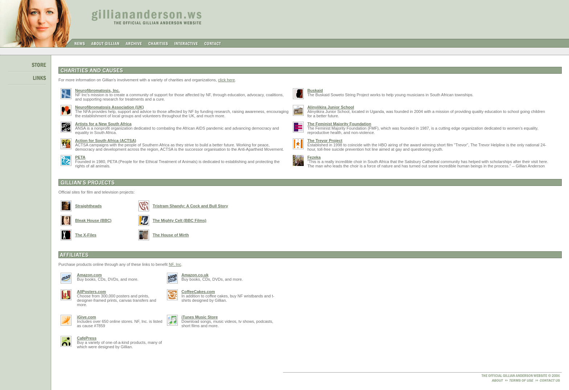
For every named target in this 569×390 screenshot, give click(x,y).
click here (226, 80)
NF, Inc (175, 264)
